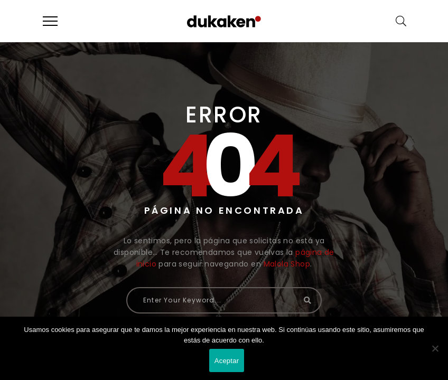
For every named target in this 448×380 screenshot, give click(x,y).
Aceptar (226, 361)
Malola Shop (287, 264)
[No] (435, 348)
